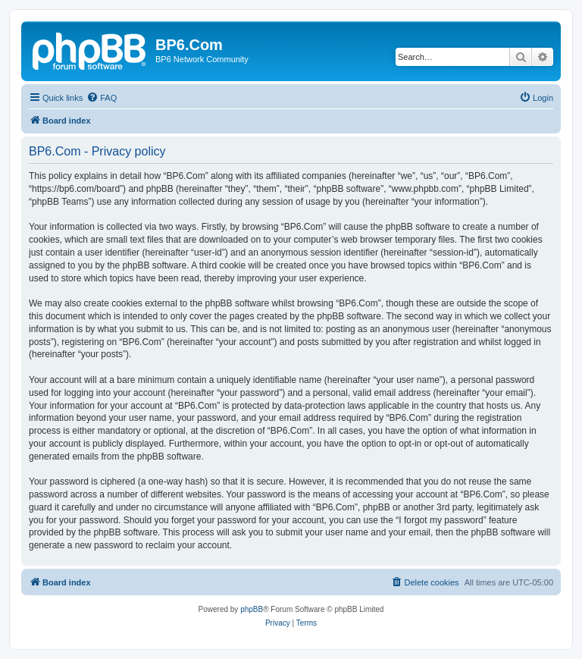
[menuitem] (101, 98)
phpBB (251, 609)
